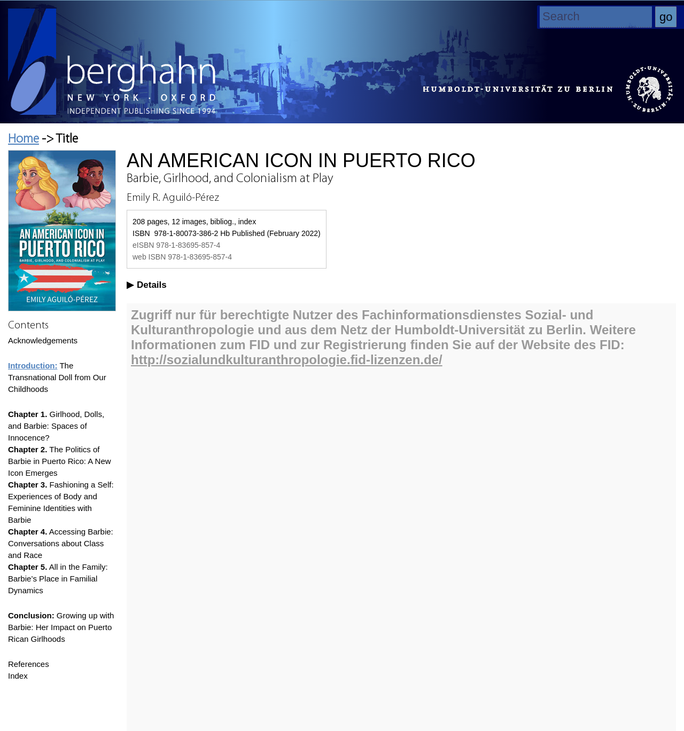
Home (23, 139)
